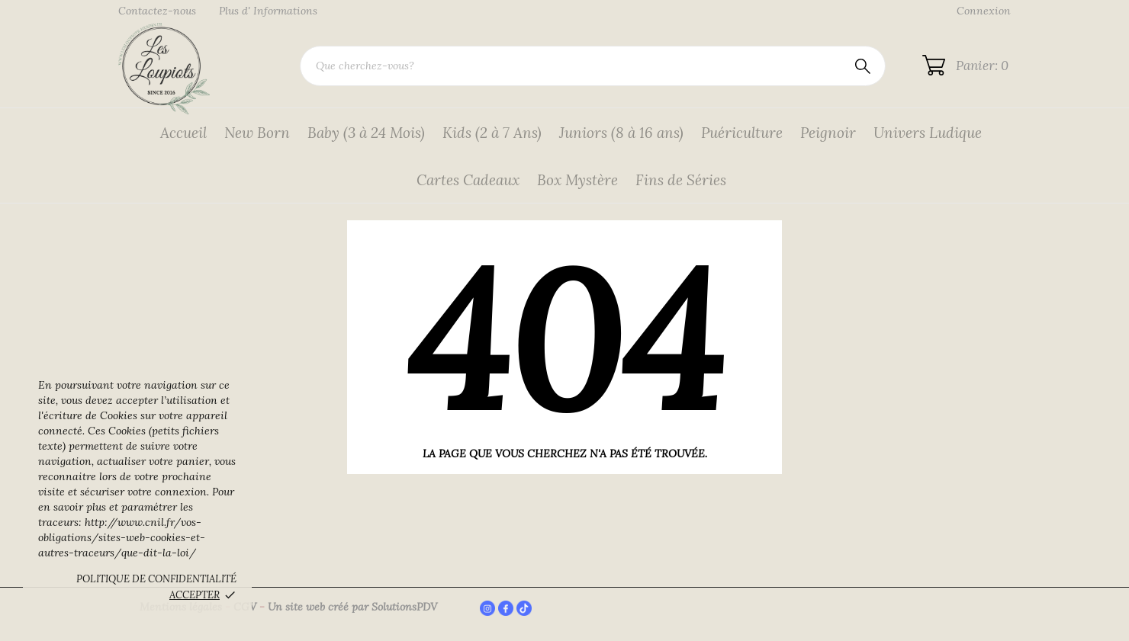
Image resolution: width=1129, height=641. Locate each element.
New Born (257, 132)
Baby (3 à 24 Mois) (366, 132)
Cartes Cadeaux (468, 180)
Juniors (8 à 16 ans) (621, 132)
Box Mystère (577, 180)
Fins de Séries (680, 180)
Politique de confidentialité (156, 578)
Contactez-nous (157, 11)
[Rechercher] (593, 66)
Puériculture (742, 132)
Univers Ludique (927, 132)
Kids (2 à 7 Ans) (492, 132)
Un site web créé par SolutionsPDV (352, 607)
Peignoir (828, 132)
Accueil (183, 132)
